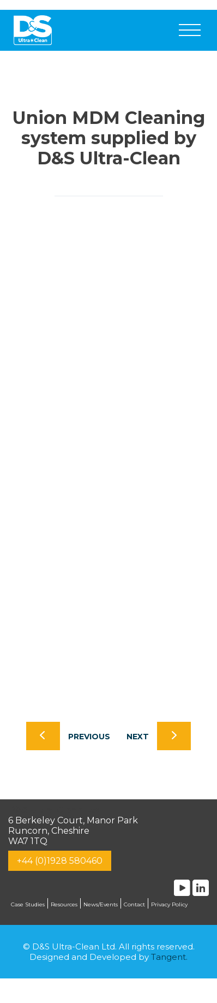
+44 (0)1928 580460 (60, 861)
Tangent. (169, 957)
